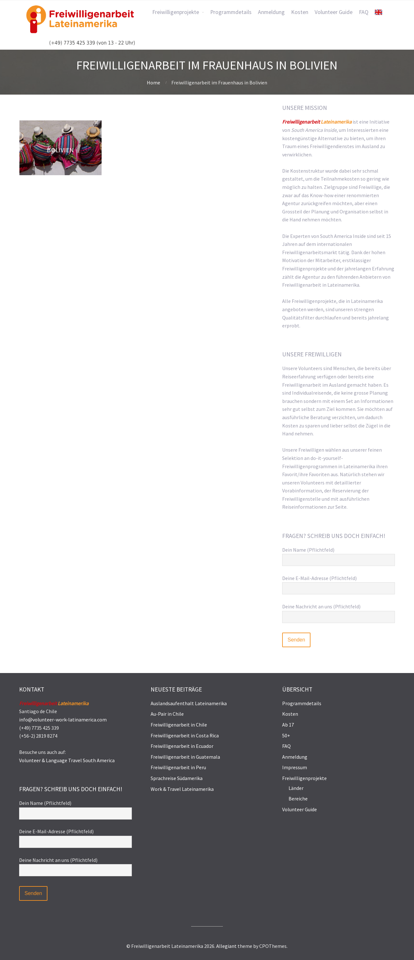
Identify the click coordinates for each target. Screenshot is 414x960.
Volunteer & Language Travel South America (67, 760)
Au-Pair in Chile (167, 714)
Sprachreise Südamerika (177, 778)
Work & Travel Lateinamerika (182, 789)
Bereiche (298, 798)
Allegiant (226, 946)
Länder (296, 788)
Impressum (294, 767)
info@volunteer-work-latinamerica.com (63, 719)
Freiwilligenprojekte (304, 778)
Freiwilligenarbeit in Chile (179, 724)
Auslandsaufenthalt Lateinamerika (189, 703)
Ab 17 (288, 724)
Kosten (290, 714)
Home (153, 82)
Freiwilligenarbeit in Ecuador (182, 746)
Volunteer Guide (299, 809)
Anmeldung (294, 757)
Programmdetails (301, 703)
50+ (286, 735)
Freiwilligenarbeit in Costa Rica (185, 735)
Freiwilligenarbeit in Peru (178, 767)
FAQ (286, 746)
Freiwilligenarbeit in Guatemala (185, 757)
